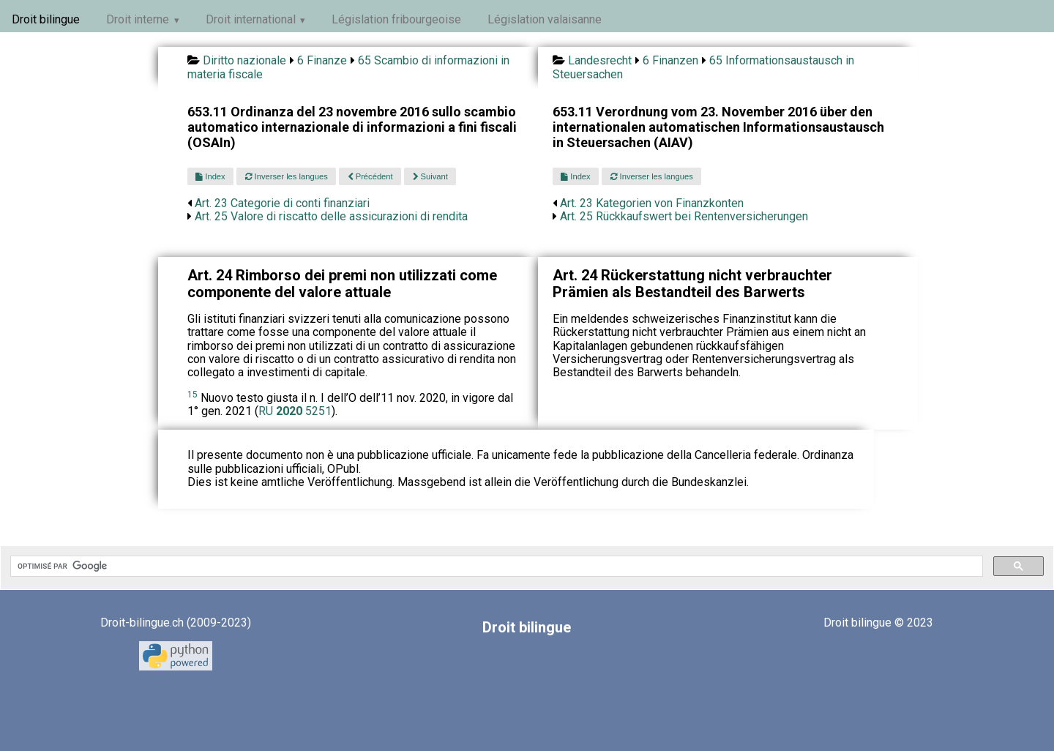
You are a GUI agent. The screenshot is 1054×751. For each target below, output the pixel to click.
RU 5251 (295, 411)
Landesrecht (600, 60)
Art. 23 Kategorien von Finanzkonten (652, 203)
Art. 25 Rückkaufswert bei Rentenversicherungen (684, 216)
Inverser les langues (286, 176)
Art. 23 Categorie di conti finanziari (282, 203)
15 (192, 394)
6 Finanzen (670, 60)
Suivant (430, 176)
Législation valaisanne (544, 19)
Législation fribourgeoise (396, 19)
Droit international (251, 19)
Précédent (370, 176)
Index (210, 176)
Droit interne (137, 19)
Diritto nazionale (244, 60)
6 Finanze (322, 60)
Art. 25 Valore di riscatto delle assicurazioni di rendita (331, 216)
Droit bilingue (46, 19)
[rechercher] (495, 566)
